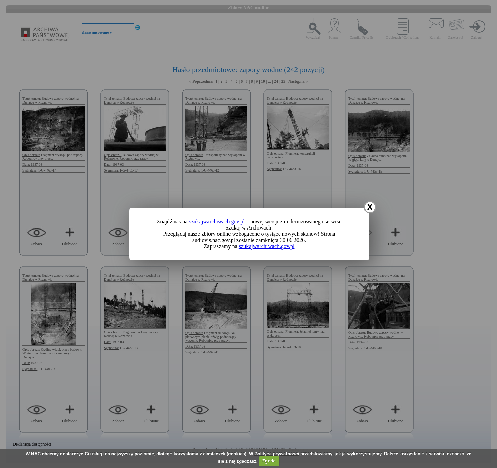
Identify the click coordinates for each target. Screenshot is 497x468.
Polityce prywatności (276, 453)
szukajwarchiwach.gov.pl (217, 221)
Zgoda (269, 461)
